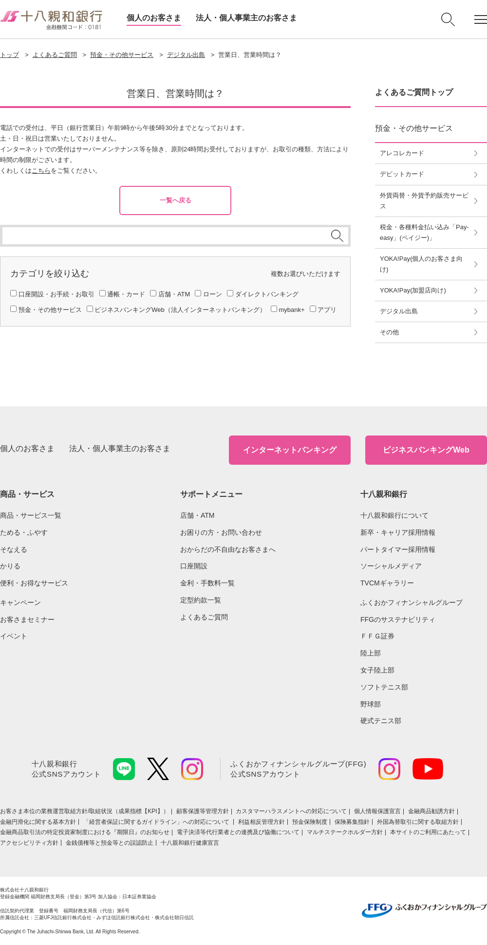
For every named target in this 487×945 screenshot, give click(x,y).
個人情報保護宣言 (377, 811)
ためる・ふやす (24, 532)
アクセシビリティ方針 (29, 842)
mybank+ (291, 309)
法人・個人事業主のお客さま (246, 18)
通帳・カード (126, 294)
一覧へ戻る (175, 200)
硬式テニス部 (380, 721)
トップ (9, 54)
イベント (13, 636)
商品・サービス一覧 (30, 515)
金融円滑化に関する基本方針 (38, 821)
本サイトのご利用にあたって (428, 832)
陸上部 (370, 653)
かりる (10, 566)
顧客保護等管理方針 (202, 811)
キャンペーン (20, 602)
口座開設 (193, 566)
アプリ (327, 309)
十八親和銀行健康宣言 (190, 842)
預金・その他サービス (121, 54)
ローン (212, 294)
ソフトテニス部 (384, 687)
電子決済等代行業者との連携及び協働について (238, 832)
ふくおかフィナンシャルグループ (411, 602)
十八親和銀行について (394, 515)
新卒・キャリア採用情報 (397, 532)
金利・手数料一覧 (207, 583)
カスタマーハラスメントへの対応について (291, 811)
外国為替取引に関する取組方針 (418, 821)
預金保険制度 (309, 821)
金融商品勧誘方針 (431, 811)
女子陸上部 (377, 670)
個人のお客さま (154, 18)
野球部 (370, 704)
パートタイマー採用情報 (397, 549)
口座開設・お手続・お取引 (56, 294)
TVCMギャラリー (387, 583)
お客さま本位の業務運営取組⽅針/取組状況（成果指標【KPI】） (84, 811)
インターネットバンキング (290, 450)
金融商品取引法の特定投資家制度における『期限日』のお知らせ (84, 832)
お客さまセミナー (27, 619)
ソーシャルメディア (391, 566)
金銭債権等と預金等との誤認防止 (109, 842)
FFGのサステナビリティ (397, 619)
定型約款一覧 (200, 600)
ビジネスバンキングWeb (426, 450)
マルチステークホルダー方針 (345, 832)
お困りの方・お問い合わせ (221, 532)
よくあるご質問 (55, 54)
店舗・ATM (174, 294)
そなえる (13, 549)
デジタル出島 (186, 54)
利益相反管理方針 (261, 821)
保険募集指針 (352, 821)
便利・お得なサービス (34, 583)
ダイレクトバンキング (267, 294)
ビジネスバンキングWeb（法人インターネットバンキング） (180, 309)
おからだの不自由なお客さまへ (228, 549)
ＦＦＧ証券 (377, 636)
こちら (41, 170)
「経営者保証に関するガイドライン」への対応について (157, 821)
